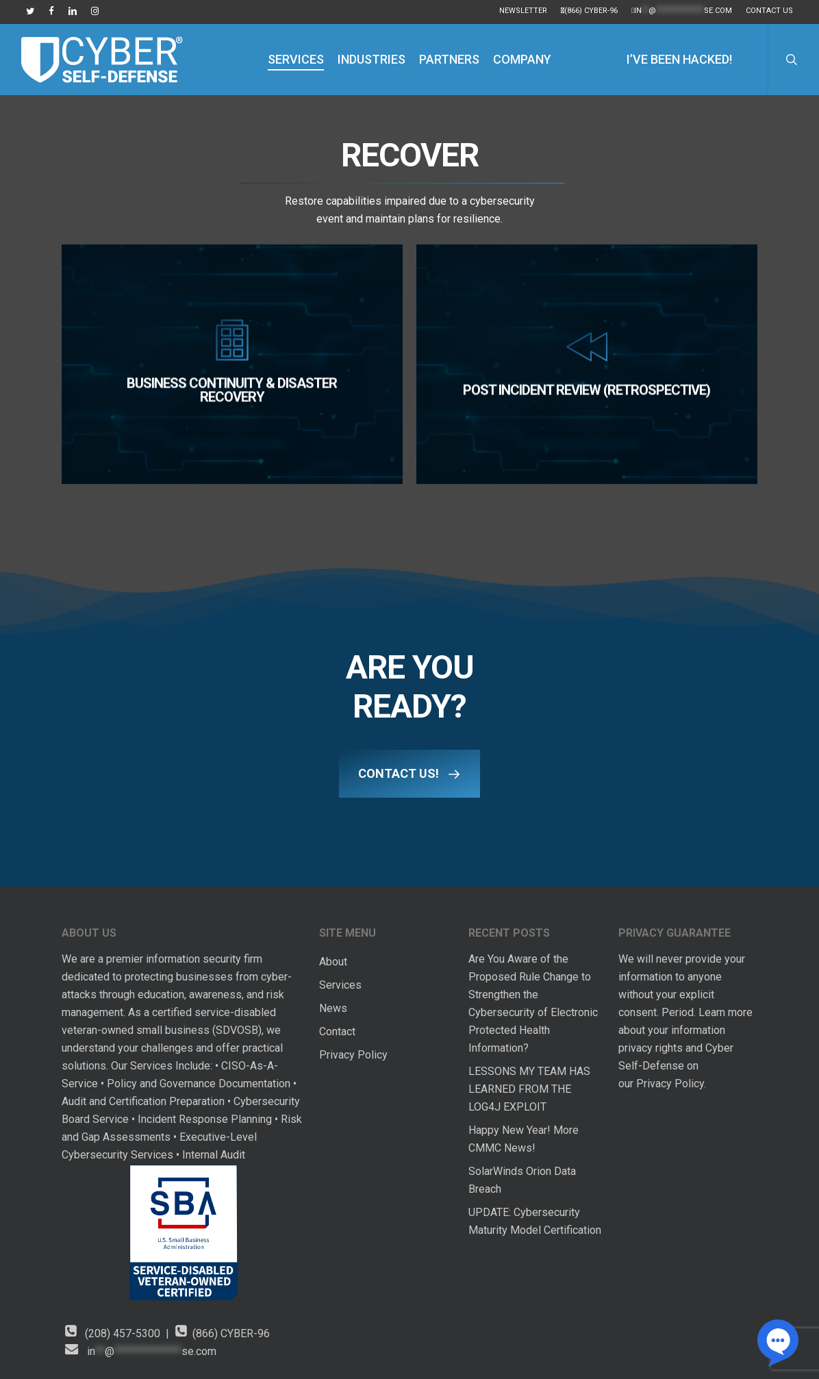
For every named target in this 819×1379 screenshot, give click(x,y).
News (333, 1008)
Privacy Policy (353, 1054)
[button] (409, 774)
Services (340, 984)
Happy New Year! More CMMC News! (523, 1139)
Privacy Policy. (672, 1083)
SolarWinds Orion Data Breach (522, 1180)
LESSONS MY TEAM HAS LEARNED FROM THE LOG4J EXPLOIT (529, 1089)
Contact (337, 1031)
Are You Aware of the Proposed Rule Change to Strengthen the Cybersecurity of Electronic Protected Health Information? (533, 1003)
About (333, 961)
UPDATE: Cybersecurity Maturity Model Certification (534, 1221)
